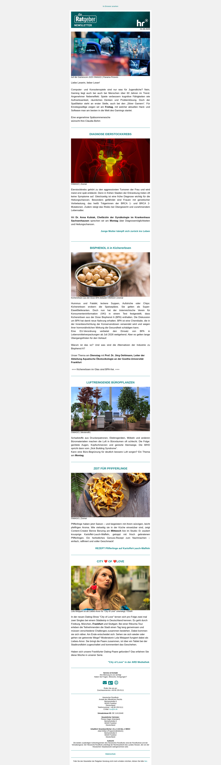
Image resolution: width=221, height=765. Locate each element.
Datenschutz (110, 754)
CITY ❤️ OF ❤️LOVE (110, 561)
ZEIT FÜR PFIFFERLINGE (110, 468)
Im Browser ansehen (110, 6)
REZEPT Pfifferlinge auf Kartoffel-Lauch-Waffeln (122, 548)
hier (145, 761)
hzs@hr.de (113, 709)
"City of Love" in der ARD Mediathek (128, 662)
